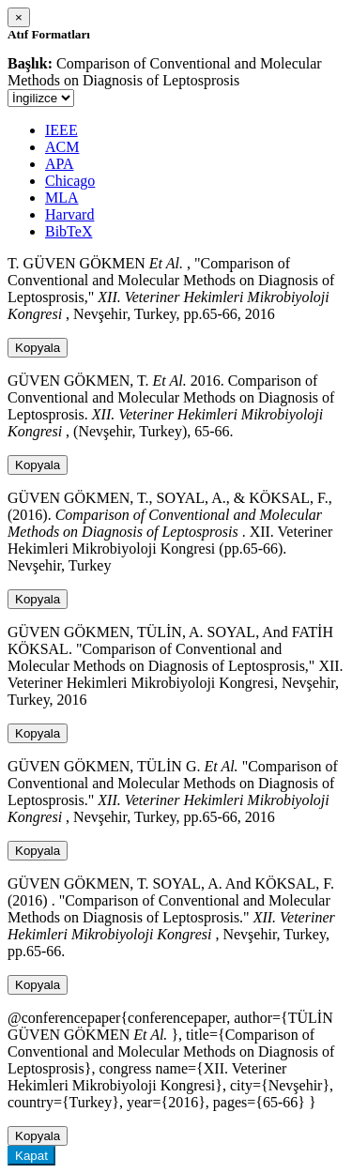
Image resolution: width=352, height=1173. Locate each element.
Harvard (69, 214)
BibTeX (68, 231)
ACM (62, 147)
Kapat (31, 1156)
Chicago (70, 181)
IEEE (61, 130)
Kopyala (37, 348)
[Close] (19, 17)
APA (59, 164)
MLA (62, 198)
